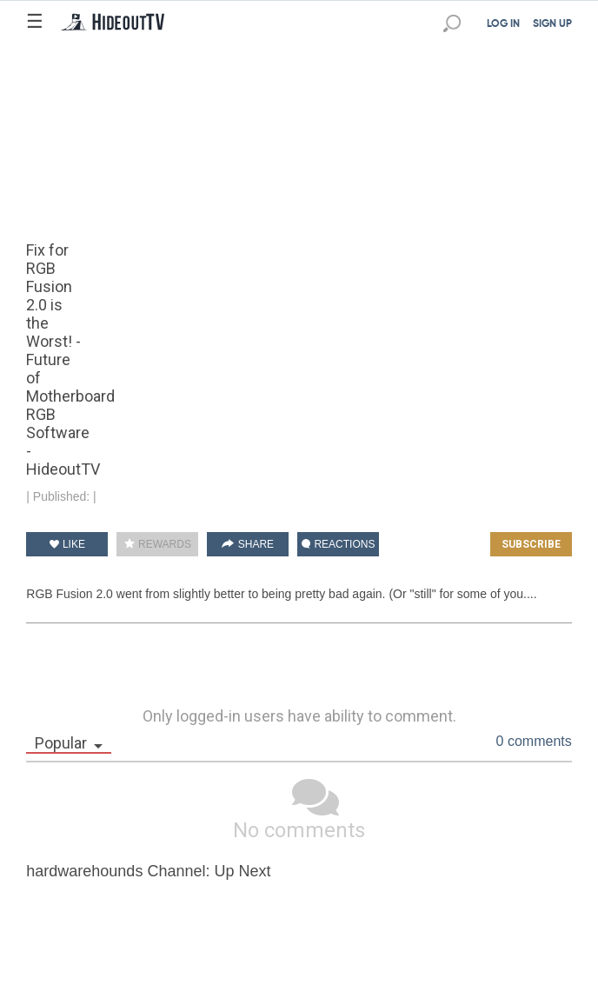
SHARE (248, 544)
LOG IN (503, 24)
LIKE (67, 544)
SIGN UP (552, 24)
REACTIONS (338, 544)
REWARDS (157, 544)
